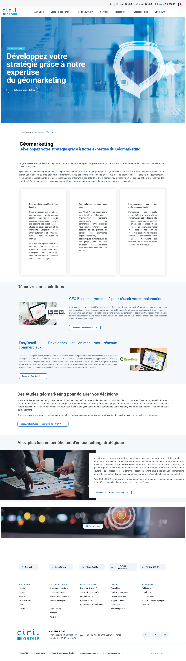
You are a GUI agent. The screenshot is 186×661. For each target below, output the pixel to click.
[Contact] (22, 567)
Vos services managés (89, 592)
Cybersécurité (86, 600)
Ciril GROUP (124, 4)
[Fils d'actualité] (83, 567)
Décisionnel (54, 617)
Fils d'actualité (92, 567)
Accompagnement (118, 609)
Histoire (22, 588)
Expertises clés (26, 132)
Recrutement (60, 567)
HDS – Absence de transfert (112, 653)
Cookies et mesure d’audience (88, 653)
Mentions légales (40, 653)
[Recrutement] (53, 567)
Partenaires (23, 609)
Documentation (148, 596)
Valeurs (22, 596)
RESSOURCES (148, 585)
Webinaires (146, 588)
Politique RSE (23, 653)
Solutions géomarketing (24, 90)
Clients (21, 605)
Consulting (115, 588)
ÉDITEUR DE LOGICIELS (60, 585)
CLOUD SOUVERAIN (88, 585)
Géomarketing (55, 609)
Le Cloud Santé (86, 596)
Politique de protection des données (62, 653)
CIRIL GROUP (24, 585)
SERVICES (115, 585)
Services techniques (58, 600)
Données (53, 613)
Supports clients (117, 600)
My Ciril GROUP (152, 567)
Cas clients (146, 592)
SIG (51, 605)
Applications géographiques (153, 600)
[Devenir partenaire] (112, 567)
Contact (28, 567)
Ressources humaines (59, 588)
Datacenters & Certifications (91, 605)
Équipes (22, 592)
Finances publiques (57, 592)
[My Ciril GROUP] (143, 567)
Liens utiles (146, 605)
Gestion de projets (118, 596)
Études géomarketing (120, 592)
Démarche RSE (25, 600)
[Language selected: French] (178, 4)
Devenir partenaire (122, 567)
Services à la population (59, 596)
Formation (115, 605)
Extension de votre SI (88, 588)
